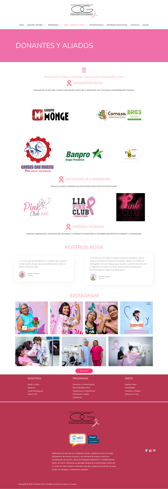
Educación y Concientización (84, 384)
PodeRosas (77, 397)
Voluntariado (130, 388)
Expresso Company (69, 484)
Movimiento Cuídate (81, 394)
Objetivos (31, 388)
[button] (84, 370)
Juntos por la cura (132, 394)
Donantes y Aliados (132, 391)
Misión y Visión (33, 384)
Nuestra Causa (130, 384)
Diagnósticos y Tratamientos (84, 391)
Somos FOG (32, 394)
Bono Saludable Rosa (81, 388)
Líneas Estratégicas (35, 391)
